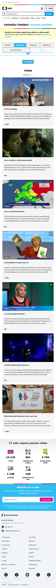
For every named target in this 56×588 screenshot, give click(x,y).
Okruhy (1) (33, 45)
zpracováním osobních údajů (38, 508)
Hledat (49, 14)
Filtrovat (29, 62)
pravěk (43, 18)
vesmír (38, 18)
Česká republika (24, 18)
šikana (33, 18)
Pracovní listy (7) (16, 50)
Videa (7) (20, 45)
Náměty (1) (47, 45)
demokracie (15, 18)
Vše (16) (8, 45)
